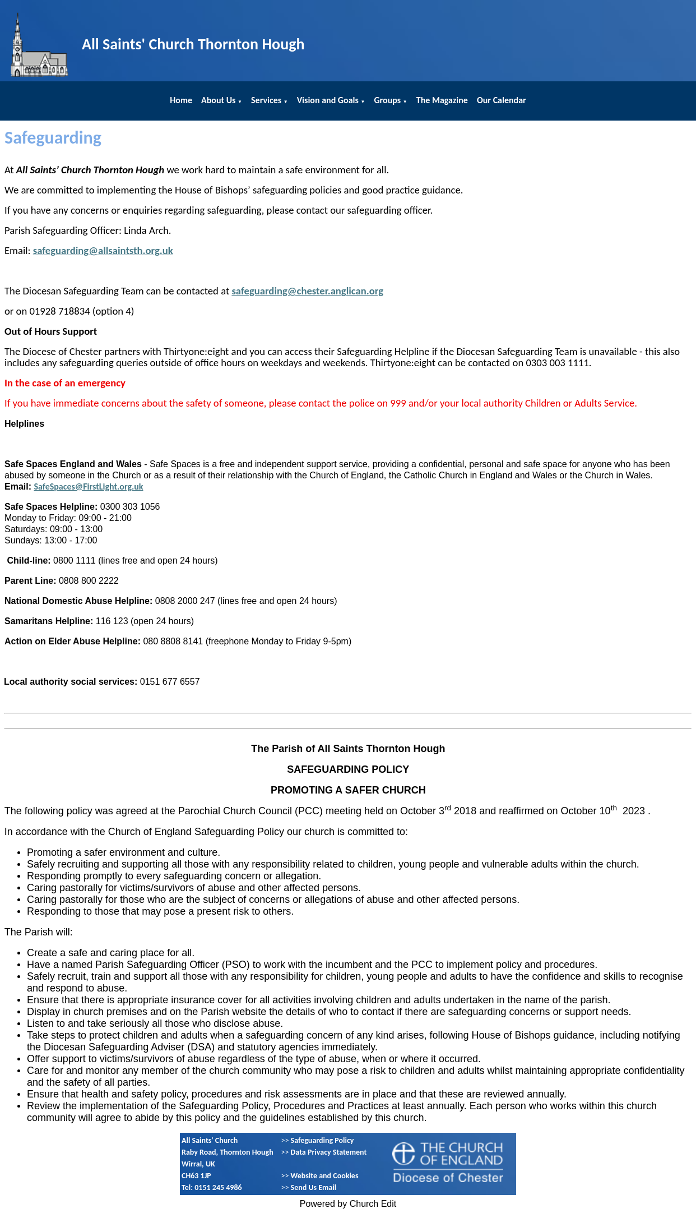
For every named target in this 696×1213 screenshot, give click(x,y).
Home (181, 100)
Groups (387, 100)
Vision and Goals (328, 100)
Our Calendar (501, 100)
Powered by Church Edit (348, 1204)
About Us (218, 100)
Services (266, 100)
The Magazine (442, 100)
